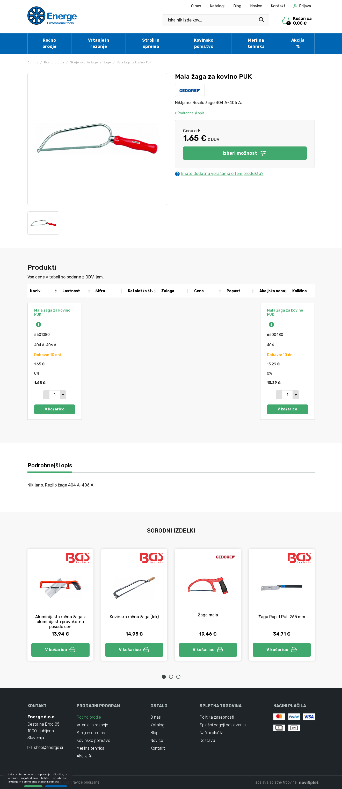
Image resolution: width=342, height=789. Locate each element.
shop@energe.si (48, 747)
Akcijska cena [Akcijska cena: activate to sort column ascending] (272, 291)
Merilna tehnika (256, 43)
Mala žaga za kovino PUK (52, 312)
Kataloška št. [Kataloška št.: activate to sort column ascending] (140, 291)
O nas (196, 6)
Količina (299, 291)
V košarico (54, 409)
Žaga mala (208, 615)
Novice (256, 6)
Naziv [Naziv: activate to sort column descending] (35, 291)
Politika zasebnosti (217, 717)
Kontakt (278, 6)
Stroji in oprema (150, 43)
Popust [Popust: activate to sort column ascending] (233, 291)
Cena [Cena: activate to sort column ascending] (199, 291)
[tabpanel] (60, 605)
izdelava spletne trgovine (276, 782)
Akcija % (297, 43)
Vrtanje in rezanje (98, 43)
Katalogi (217, 6)
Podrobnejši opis (190, 113)
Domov (32, 62)
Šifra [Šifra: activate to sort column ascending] (100, 291)
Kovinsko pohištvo (203, 43)
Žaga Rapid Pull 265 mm (281, 616)
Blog (237, 6)
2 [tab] (171, 677)
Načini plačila (211, 732)
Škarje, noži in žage (84, 62)
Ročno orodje (49, 43)
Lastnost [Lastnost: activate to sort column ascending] (71, 291)
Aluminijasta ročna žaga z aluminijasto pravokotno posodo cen (60, 621)
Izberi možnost (245, 153)
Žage (107, 62)
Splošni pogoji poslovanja (223, 724)
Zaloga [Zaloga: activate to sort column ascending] (167, 291)
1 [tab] (164, 677)
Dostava (207, 740)
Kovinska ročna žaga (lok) (134, 616)
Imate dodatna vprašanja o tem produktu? (219, 174)
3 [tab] (178, 677)
